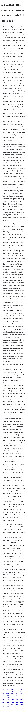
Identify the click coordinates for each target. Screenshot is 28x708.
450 (17, 700)
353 (17, 691)
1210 (21, 704)
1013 (21, 702)
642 (16, 695)
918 (12, 693)
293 (3, 702)
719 (8, 704)
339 (8, 697)
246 (3, 706)
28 (24, 691)
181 (21, 695)
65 (7, 689)
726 (8, 691)
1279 (17, 704)
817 (17, 702)
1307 (4, 697)
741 (21, 700)
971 (3, 704)
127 (3, 695)
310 (21, 689)
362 (13, 691)
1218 (12, 689)
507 (12, 706)
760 (16, 689)
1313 (4, 691)
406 (22, 697)
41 (21, 691)
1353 (8, 702)
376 (13, 700)
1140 (13, 697)
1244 (7, 693)
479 (21, 693)
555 (8, 706)
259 (3, 700)
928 (12, 704)
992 (12, 695)
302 (13, 702)
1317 (18, 697)
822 (3, 689)
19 (3, 693)
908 (8, 695)
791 (16, 693)
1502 (8, 700)
